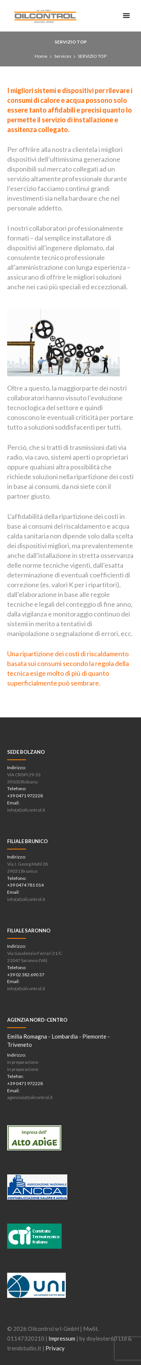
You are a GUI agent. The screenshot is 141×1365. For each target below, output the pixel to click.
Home (41, 56)
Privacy (55, 1348)
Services (62, 56)
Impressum (62, 1338)
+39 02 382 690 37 (25, 974)
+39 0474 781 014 (25, 885)
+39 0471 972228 (25, 795)
